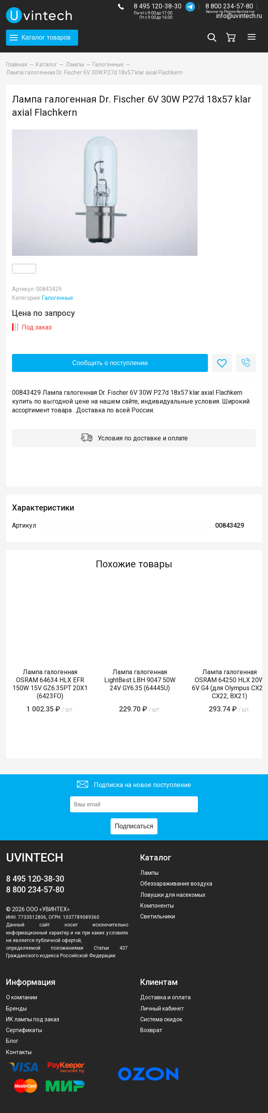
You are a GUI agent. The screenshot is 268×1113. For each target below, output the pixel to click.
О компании (21, 997)
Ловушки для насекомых (173, 895)
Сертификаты (24, 1030)
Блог (12, 1041)
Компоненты (157, 905)
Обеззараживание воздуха (176, 883)
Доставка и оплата (165, 997)
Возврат (151, 1030)
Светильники (157, 916)
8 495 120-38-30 (157, 6)
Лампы (149, 873)
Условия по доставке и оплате (134, 438)
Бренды (16, 1008)
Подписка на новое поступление (134, 785)
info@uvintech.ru (239, 16)
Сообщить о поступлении (110, 363)
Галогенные (57, 298)
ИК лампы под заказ (32, 1019)
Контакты (19, 1052)
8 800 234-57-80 (230, 6)
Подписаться (134, 826)
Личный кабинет (162, 1008)
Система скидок (161, 1019)
